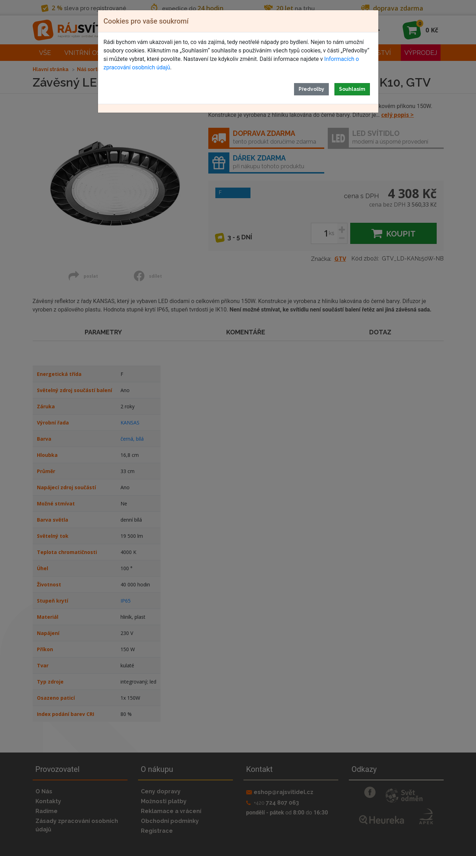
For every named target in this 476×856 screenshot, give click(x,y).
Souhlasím (352, 89)
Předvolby (311, 89)
